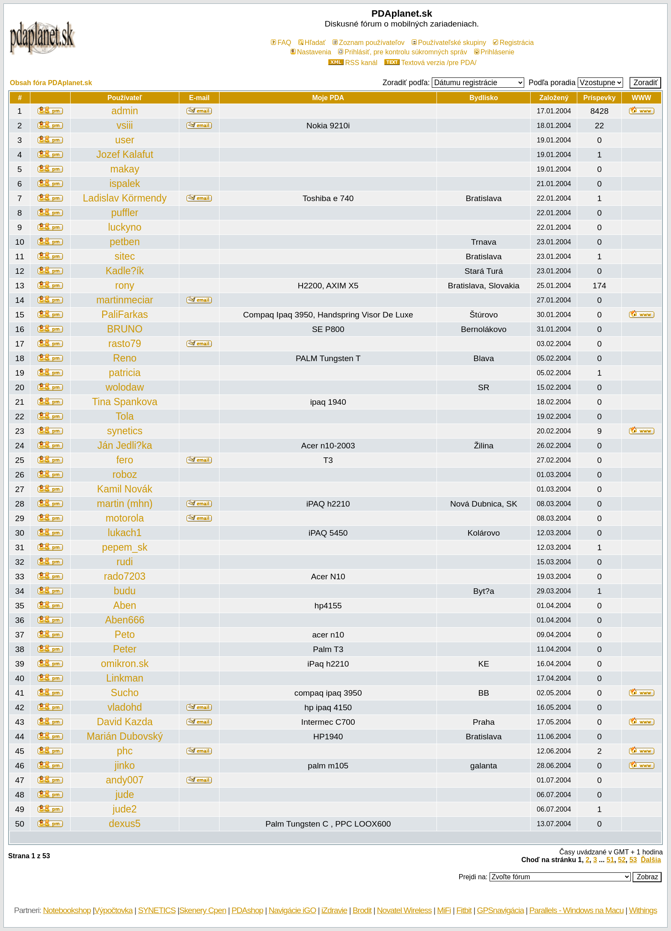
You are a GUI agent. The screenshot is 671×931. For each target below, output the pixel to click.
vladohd (124, 707)
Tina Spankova (124, 401)
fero (125, 460)
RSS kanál (352, 62)
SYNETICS (156, 910)
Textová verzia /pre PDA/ (430, 62)
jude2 (125, 809)
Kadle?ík (125, 270)
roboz (125, 474)
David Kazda (125, 721)
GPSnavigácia (500, 910)
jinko (125, 765)
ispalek (125, 183)
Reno (125, 358)
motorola (125, 518)
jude (125, 794)
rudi (124, 561)
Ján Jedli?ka (124, 445)
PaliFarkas (124, 314)
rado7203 (124, 576)
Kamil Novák (124, 489)
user (124, 139)
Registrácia (513, 42)
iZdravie (334, 910)
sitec (125, 256)
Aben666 (124, 620)
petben (125, 241)
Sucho (125, 692)
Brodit (362, 910)
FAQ (281, 42)
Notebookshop (67, 910)
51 (610, 859)
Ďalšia (651, 859)
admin (124, 110)
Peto (125, 634)
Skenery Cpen (202, 910)
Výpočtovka (114, 910)
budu (125, 590)
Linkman (124, 678)
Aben (125, 605)
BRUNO (125, 329)
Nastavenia (311, 52)
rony (124, 285)
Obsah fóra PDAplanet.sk (51, 82)
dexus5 (124, 823)
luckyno (124, 227)
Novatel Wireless (404, 910)
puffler (125, 212)
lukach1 (125, 532)
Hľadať (312, 42)
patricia (124, 372)
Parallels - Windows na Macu (576, 910)
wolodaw (125, 387)
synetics (125, 430)
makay (125, 169)
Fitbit (464, 910)
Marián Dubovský (125, 736)
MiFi (444, 910)
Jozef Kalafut (124, 154)
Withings (643, 910)
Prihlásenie (494, 52)
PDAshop (247, 910)
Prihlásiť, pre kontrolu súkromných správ (402, 52)
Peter (125, 649)
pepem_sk (124, 547)
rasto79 (124, 343)
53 (633, 859)
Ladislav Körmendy (125, 198)
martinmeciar (124, 299)
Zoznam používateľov (368, 42)
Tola (125, 416)
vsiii (124, 125)
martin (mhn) (125, 503)
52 (622, 859)
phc (125, 750)
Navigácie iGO (292, 910)
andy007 (124, 780)
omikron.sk (124, 663)
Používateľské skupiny (449, 42)
